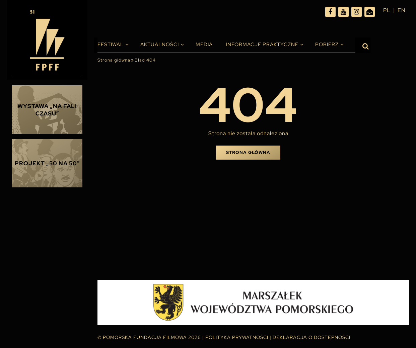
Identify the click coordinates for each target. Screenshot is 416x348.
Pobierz (327, 44)
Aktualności (159, 44)
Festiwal (110, 44)
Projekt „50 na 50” (47, 163)
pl (387, 10)
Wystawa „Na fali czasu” (47, 109)
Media (204, 44)
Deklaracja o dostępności (311, 337)
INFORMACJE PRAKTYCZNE (262, 44)
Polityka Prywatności (236, 337)
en (402, 10)
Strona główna (113, 60)
